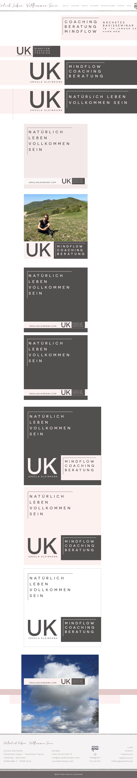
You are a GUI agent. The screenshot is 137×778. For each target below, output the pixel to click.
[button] (84, 6)
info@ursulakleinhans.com (66, 758)
